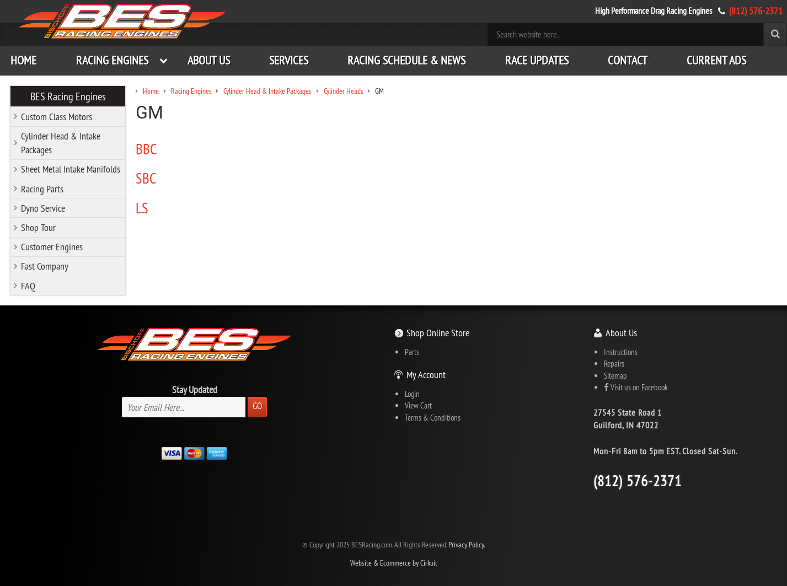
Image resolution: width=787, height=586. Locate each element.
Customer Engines (52, 246)
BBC (146, 148)
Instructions (621, 352)
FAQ (28, 285)
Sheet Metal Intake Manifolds (70, 169)
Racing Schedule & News (406, 60)
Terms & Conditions (433, 417)
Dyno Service (43, 208)
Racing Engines (112, 60)
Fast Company (44, 266)
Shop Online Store (437, 332)
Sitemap (615, 375)
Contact (627, 60)
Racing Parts (42, 188)
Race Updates (537, 60)
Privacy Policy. (466, 545)
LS (142, 207)
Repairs (614, 363)
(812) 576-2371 (756, 10)
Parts (412, 352)
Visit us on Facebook (636, 387)
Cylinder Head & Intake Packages (60, 143)
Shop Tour (38, 227)
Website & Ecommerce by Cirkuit (393, 563)
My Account (426, 374)
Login (412, 394)
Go (257, 406)
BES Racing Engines (68, 96)
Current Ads (716, 60)
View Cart (418, 405)
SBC (146, 178)
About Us (209, 60)
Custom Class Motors (56, 116)
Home (23, 60)
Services (288, 60)
